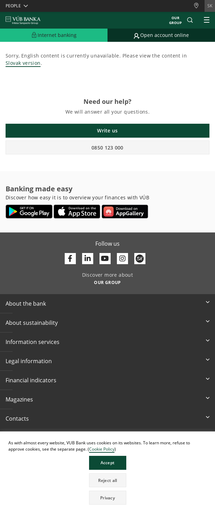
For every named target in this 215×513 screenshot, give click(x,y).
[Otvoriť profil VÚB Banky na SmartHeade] (139, 258)
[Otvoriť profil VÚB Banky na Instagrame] (122, 258)
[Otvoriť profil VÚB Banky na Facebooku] (70, 258)
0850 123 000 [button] (107, 147)
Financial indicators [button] (31, 380)
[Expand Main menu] (206, 20)
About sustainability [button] (32, 323)
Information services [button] (32, 342)
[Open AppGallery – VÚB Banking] (125, 212)
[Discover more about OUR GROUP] (107, 282)
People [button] (13, 6)
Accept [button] (108, 463)
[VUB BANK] (23, 20)
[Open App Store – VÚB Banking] (77, 212)
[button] (190, 20)
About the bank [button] (26, 303)
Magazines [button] (19, 399)
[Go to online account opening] (161, 35)
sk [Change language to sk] (209, 6)
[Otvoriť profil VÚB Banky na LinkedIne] (87, 258)
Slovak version (23, 63)
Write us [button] (107, 130)
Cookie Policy (101, 449)
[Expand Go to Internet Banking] (53, 35)
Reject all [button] (107, 480)
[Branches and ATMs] (199, 6)
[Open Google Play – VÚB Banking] (29, 212)
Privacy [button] (107, 498)
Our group (175, 20)
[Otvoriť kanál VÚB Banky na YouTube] (105, 258)
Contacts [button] (17, 418)
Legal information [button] (29, 361)
